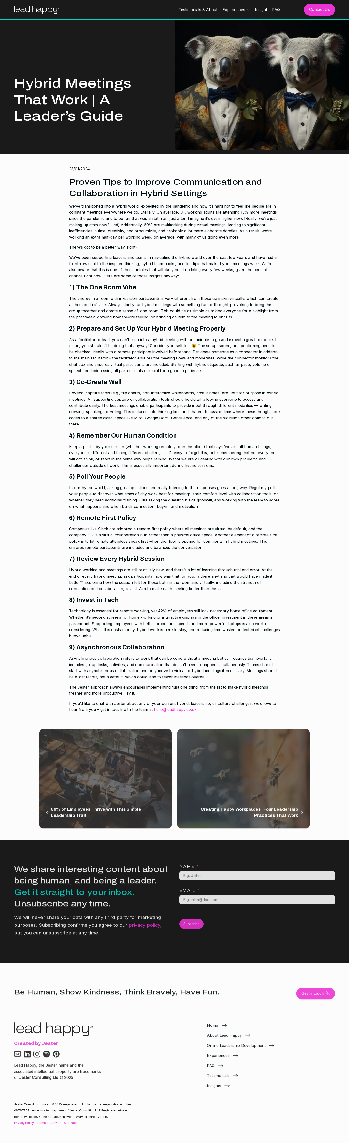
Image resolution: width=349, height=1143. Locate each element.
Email (189, 893)
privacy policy (144, 928)
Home (212, 1028)
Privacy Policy (24, 1123)
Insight (261, 9)
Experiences (233, 9)
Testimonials (218, 1078)
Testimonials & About (198, 9)
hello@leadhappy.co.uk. (176, 709)
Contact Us (319, 9)
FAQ (276, 9)
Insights (214, 1088)
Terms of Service (49, 1123)
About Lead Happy (224, 1038)
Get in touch (315, 996)
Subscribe (191, 927)
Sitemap (70, 1123)
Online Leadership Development (236, 1048)
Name (189, 869)
